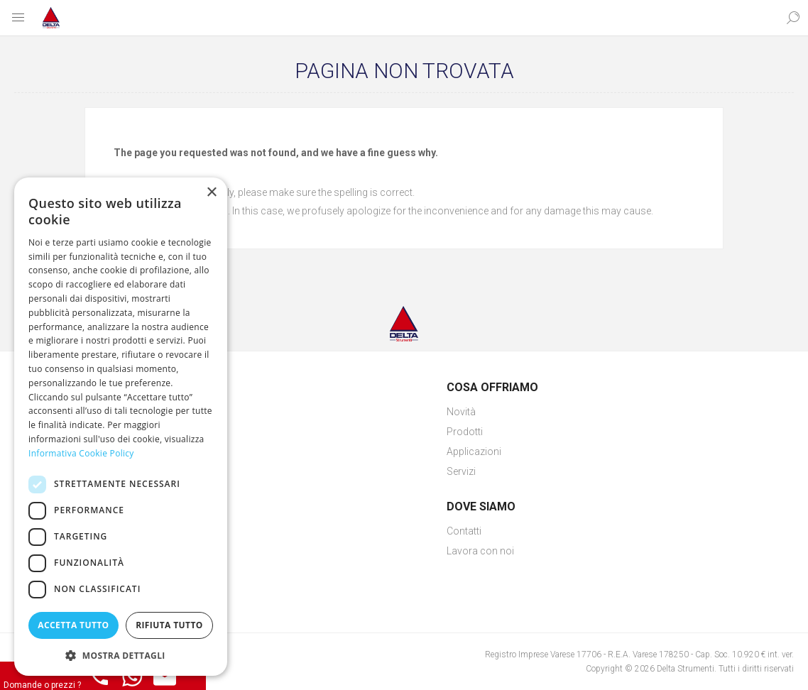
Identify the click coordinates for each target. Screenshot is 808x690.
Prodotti (465, 431)
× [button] (211, 192)
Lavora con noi (480, 551)
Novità (461, 411)
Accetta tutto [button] (73, 625)
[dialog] (120, 426)
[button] (120, 655)
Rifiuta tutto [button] (169, 625)
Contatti (464, 531)
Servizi (461, 471)
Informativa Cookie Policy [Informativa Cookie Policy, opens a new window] (81, 453)
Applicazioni (474, 451)
